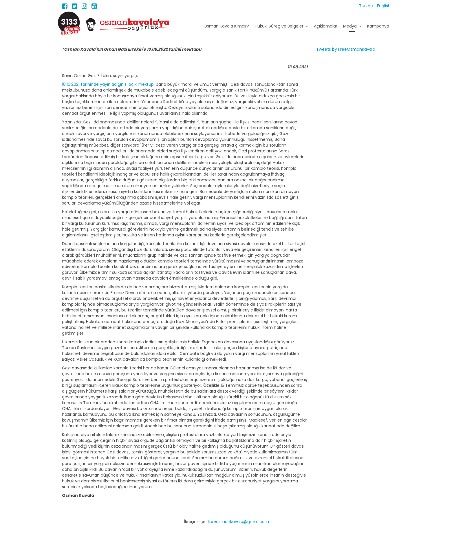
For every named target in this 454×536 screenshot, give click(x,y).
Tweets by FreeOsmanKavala (345, 49)
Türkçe (366, 6)
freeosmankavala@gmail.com (238, 521)
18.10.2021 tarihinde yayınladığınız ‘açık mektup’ (108, 84)
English (384, 6)
